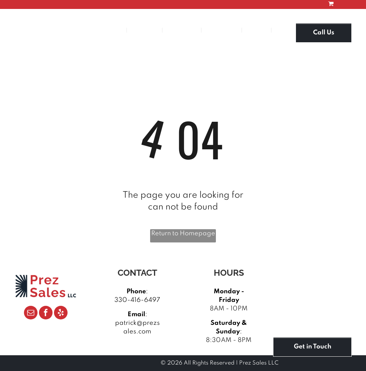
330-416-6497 (137, 300)
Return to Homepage (183, 233)
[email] (31, 313)
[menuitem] (111, 31)
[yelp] (61, 313)
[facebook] (46, 313)
